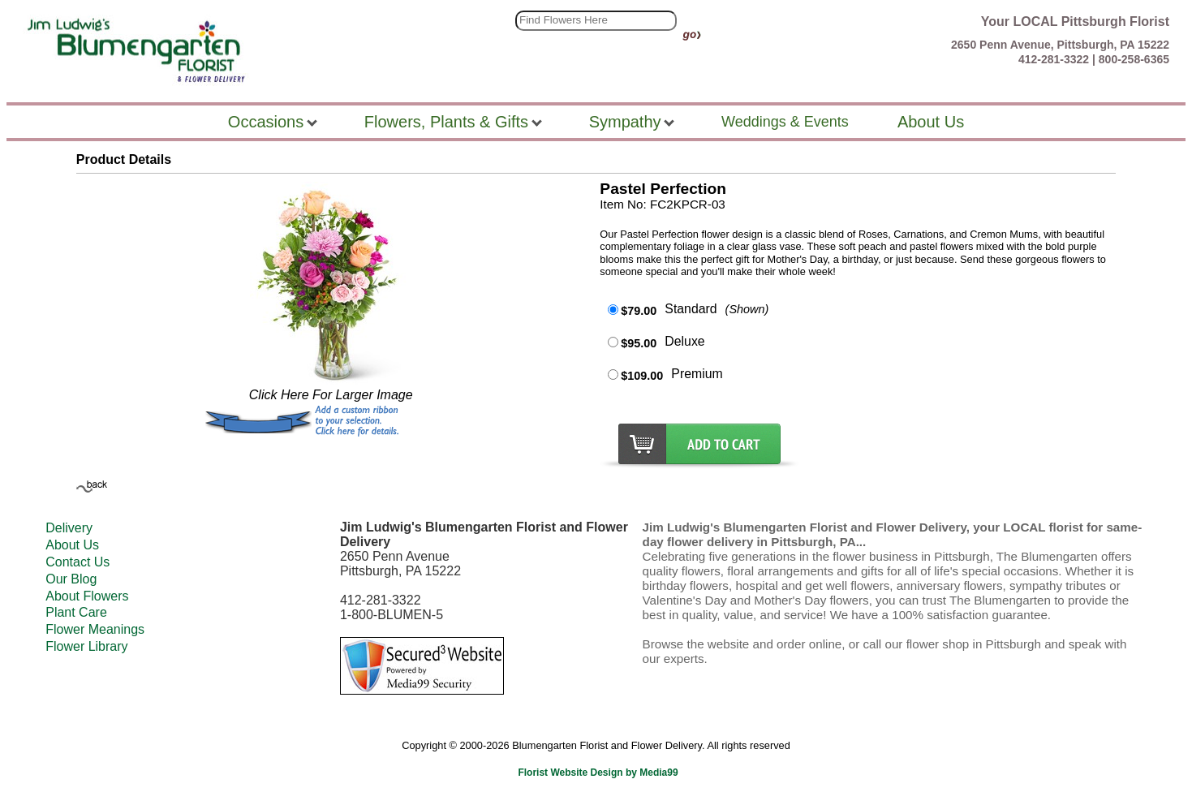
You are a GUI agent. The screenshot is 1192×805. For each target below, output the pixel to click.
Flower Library (86, 646)
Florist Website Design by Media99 (598, 772)
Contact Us (77, 562)
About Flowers (86, 596)
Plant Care (76, 612)
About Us (72, 545)
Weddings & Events (785, 122)
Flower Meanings (94, 629)
